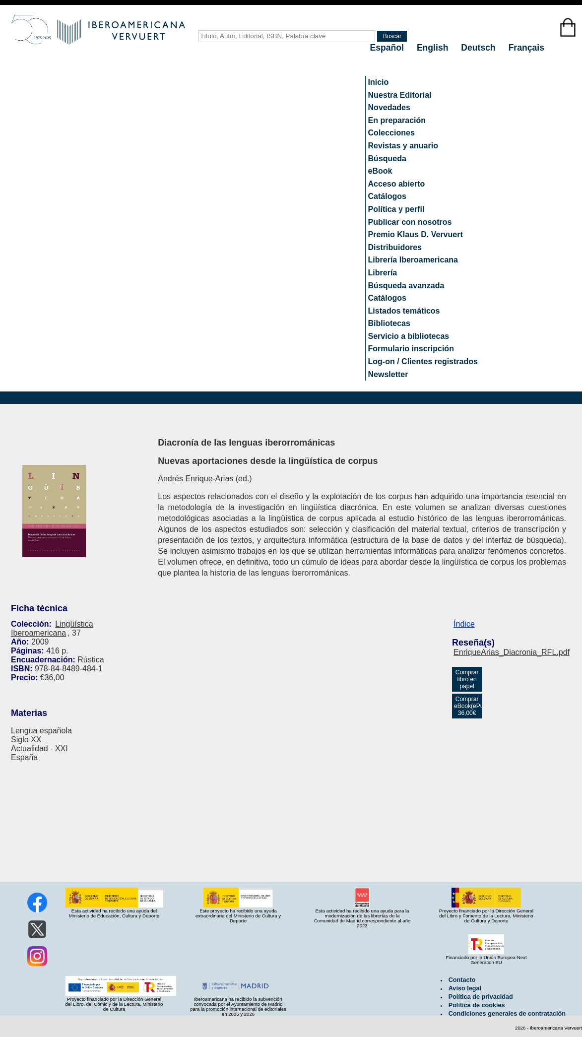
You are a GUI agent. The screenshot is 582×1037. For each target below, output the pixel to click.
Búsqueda (387, 158)
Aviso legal (465, 988)
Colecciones (391, 133)
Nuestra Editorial (400, 95)
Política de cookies (477, 1005)
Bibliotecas (389, 323)
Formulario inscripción (411, 348)
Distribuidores (395, 247)
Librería (382, 272)
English (434, 48)
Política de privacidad (481, 996)
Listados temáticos (404, 311)
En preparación (397, 120)
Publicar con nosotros (410, 222)
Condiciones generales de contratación (507, 1013)
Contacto (462, 979)
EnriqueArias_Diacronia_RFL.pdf (511, 652)
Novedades (389, 107)
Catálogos (387, 196)
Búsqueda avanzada (406, 285)
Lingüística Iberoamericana (52, 628)
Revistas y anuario (403, 145)
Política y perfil (396, 209)
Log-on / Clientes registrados (423, 361)
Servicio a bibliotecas (409, 336)
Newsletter (388, 374)
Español (388, 48)
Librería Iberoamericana (413, 260)
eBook (380, 171)
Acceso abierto (396, 184)
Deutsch (479, 48)
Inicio (378, 82)
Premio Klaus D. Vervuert (415, 234)
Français (526, 48)
